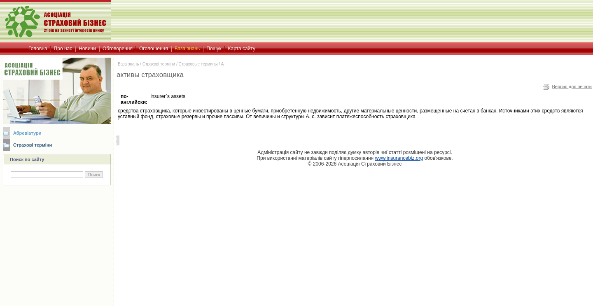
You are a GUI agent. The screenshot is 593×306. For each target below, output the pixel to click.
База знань (128, 64)
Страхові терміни (32, 144)
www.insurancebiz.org (399, 158)
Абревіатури (27, 133)
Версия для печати (572, 86)
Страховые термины (198, 64)
